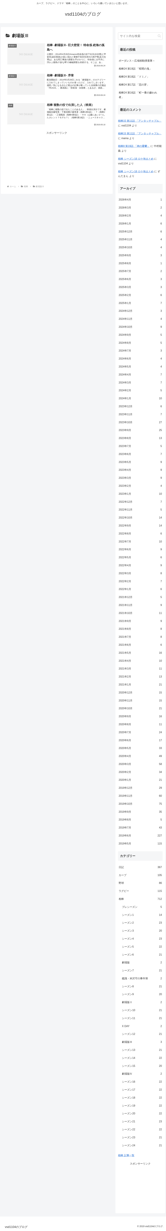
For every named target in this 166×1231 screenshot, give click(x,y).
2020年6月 (140, 740)
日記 (140, 867)
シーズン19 (142, 1105)
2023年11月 (140, 414)
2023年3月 (140, 478)
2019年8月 (140, 819)
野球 (140, 883)
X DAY (142, 1026)
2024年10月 (140, 327)
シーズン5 (142, 946)
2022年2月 (140, 581)
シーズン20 (142, 1113)
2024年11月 (140, 319)
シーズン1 (142, 915)
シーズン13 (142, 1050)
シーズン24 (142, 1145)
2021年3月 (140, 668)
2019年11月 (140, 796)
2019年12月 (140, 788)
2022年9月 (140, 525)
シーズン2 (142, 923)
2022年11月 (140, 509)
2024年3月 (140, 382)
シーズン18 (142, 1097)
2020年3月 (140, 764)
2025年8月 (140, 263)
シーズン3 (142, 931)
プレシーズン (142, 907)
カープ (140, 875)
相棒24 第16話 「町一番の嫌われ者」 (138, 95)
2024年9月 (140, 335)
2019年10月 (140, 804)
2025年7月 (140, 271)
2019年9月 (140, 812)
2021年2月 (140, 676)
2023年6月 (140, 454)
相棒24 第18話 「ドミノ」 (134, 76)
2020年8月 (140, 724)
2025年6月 (140, 279)
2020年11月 (140, 700)
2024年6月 (140, 358)
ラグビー (140, 891)
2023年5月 (140, 462)
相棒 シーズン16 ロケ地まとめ (136, 158)
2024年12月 (140, 311)
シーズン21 (142, 1121)
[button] (159, 36)
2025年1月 (140, 303)
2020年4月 (140, 756)
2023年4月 (140, 470)
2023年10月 (140, 422)
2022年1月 (140, 589)
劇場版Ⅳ (142, 1074)
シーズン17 (142, 1089)
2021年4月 (140, 661)
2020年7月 (140, 732)
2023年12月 (140, 406)
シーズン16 (142, 1082)
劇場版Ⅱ (142, 1002)
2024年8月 (140, 343)
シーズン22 (142, 1129)
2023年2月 (140, 486)
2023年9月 (140, 430)
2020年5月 (140, 748)
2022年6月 (140, 549)
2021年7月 (140, 637)
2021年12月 (140, 597)
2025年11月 (140, 239)
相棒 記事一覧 (126, 1155)
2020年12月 (140, 692)
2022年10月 (140, 517)
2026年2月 (140, 215)
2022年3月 (140, 573)
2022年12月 (140, 502)
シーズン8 (142, 986)
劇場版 (142, 962)
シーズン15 (142, 1066)
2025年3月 (140, 287)
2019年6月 (140, 835)
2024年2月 (140, 390)
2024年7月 (140, 350)
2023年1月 (140, 494)
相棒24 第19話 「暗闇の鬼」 (135, 68)
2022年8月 (140, 533)
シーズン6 (142, 954)
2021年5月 (140, 653)
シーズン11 (142, 1018)
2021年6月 (140, 645)
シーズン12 (142, 1034)
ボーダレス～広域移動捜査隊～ (137, 60)
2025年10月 (140, 247)
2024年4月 (140, 374)
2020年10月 (140, 708)
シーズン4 (142, 938)
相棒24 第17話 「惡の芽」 (134, 84)
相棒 (140, 899)
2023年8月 (140, 438)
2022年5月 (140, 557)
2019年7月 (140, 827)
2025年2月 (140, 295)
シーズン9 (142, 994)
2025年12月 (140, 231)
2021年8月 (140, 629)
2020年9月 (140, 716)
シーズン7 (142, 970)
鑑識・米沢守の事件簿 (142, 978)
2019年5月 (140, 843)
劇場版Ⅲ (142, 1042)
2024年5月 (140, 366)
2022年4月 (140, 565)
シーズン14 (142, 1058)
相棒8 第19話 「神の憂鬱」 (134, 146)
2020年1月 (140, 780)
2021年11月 (140, 605)
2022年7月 (140, 541)
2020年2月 (140, 772)
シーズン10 (142, 1010)
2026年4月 (140, 199)
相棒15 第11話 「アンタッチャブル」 (139, 120)
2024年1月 (140, 398)
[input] (140, 36)
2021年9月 (140, 621)
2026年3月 (140, 207)
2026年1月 (140, 223)
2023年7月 (140, 446)
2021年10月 (140, 613)
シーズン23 (142, 1137)
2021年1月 (140, 684)
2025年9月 (140, 255)
